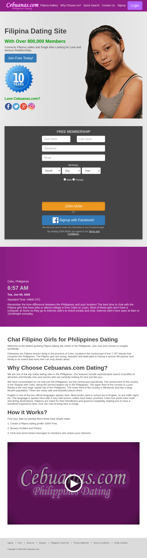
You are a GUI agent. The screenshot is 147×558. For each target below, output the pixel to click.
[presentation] (73, 192)
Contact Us (108, 5)
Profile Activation (121, 543)
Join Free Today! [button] (20, 58)
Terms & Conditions (101, 543)
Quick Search (91, 5)
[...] (65, 179)
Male (68, 179)
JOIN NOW (73, 206)
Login (135, 5)
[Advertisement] (73, 265)
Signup (121, 5)
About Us (30, 543)
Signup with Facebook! (73, 220)
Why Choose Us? (70, 5)
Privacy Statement (81, 543)
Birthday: (74, 165)
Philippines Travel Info (60, 543)
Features (42, 543)
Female (77, 179)
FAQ (20, 543)
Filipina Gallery (49, 5)
